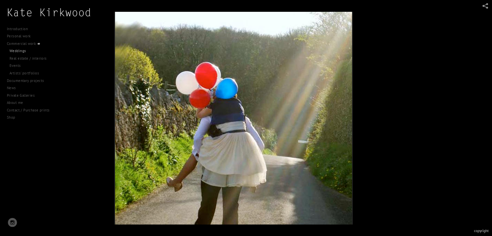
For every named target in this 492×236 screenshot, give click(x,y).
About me (15, 73)
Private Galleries (21, 65)
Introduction (17, 29)
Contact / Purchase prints (28, 80)
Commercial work (24, 43)
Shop (11, 88)
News (11, 58)
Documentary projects (28, 51)
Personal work (21, 36)
